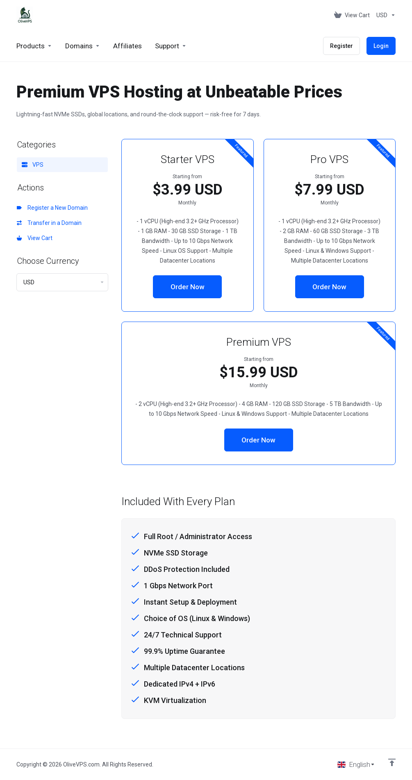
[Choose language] (356, 764)
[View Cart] (352, 15)
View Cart (34, 238)
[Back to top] (392, 762)
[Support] (170, 45)
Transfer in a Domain (49, 223)
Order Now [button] (188, 287)
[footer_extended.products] (34, 45)
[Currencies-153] (384, 15)
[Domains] (83, 45)
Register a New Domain (52, 207)
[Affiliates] (127, 45)
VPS (32, 164)
